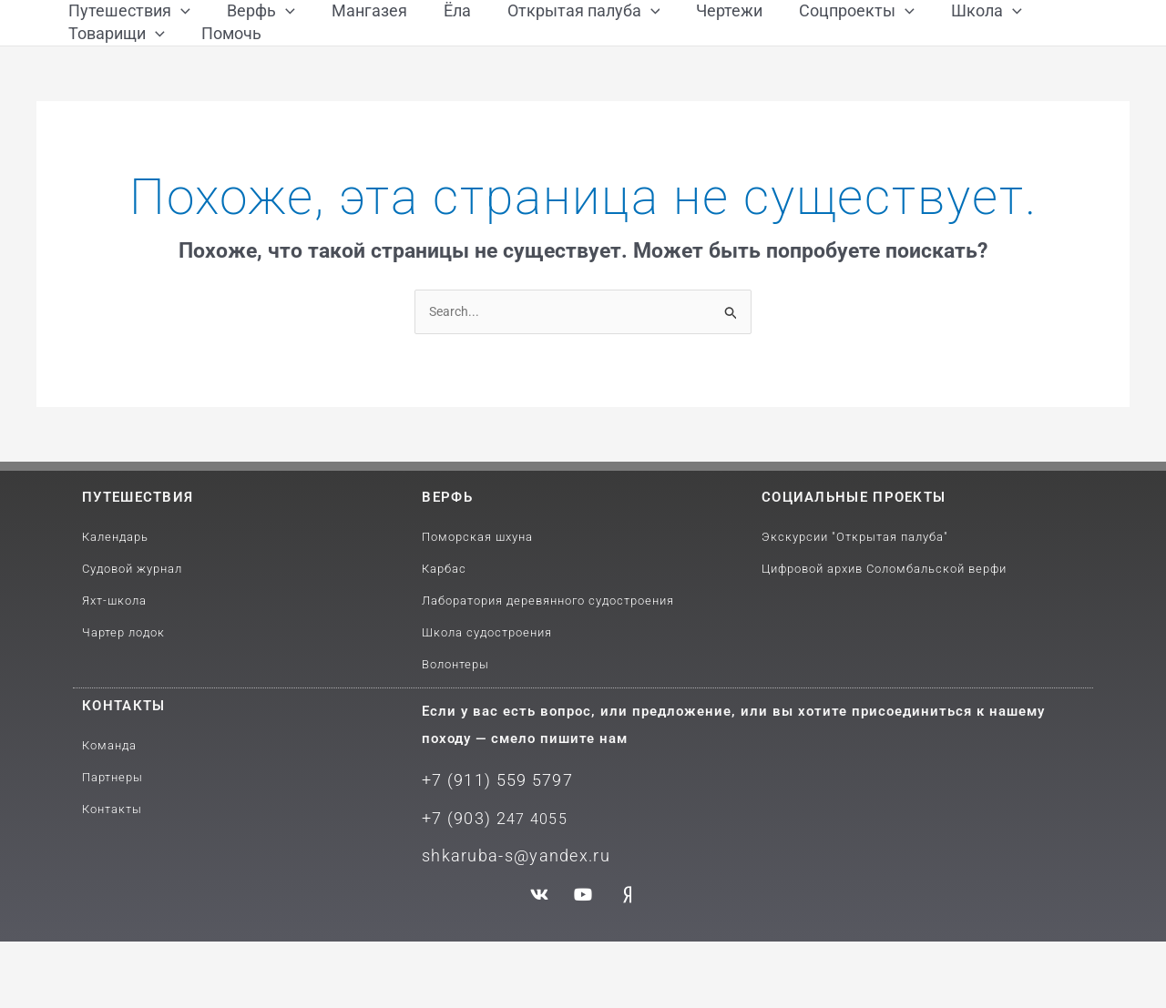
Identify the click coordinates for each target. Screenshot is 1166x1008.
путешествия (137, 572)
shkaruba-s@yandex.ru (508, 923)
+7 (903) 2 (460, 888)
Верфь (447, 572)
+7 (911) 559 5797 (491, 853)
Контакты (123, 780)
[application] (180, 29)
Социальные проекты (854, 572)
